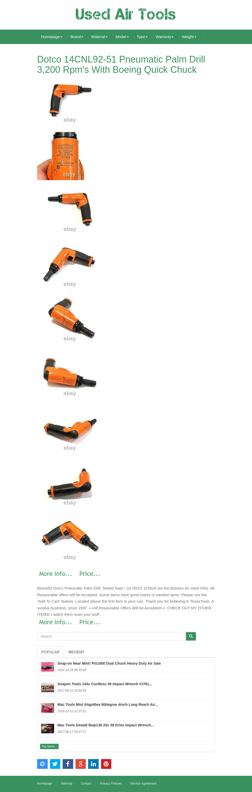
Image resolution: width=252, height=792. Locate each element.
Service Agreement (143, 783)
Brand (76, 36)
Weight (189, 36)
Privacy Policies (111, 783)
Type (142, 36)
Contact (86, 783)
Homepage (51, 36)
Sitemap (66, 783)
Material (99, 36)
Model (122, 36)
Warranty (165, 36)
